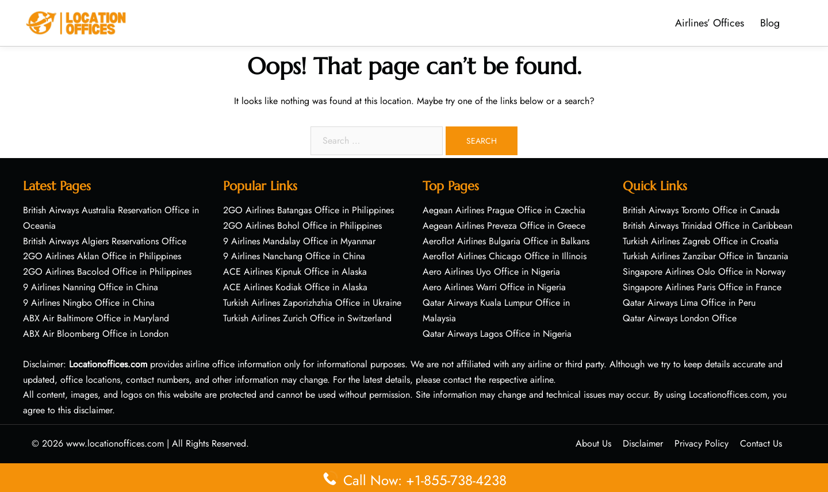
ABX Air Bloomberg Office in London (95, 333)
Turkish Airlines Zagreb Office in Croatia (701, 241)
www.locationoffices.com (115, 443)
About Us (593, 443)
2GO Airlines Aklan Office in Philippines (102, 256)
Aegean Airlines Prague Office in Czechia (504, 210)
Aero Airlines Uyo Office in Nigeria (491, 271)
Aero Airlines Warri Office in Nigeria (494, 287)
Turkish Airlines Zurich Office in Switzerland (307, 318)
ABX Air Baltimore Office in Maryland (96, 318)
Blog (770, 23)
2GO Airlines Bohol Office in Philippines (302, 225)
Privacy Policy (701, 443)
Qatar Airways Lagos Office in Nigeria (497, 333)
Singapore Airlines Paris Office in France (702, 287)
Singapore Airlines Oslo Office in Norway (704, 271)
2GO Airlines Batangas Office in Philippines (308, 210)
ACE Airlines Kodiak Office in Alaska (295, 287)
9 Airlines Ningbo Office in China (89, 302)
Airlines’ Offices (709, 23)
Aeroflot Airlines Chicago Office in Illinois (504, 256)
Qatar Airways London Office (680, 318)
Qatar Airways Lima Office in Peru (689, 302)
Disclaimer (643, 443)
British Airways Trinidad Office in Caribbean (707, 225)
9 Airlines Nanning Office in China (90, 287)
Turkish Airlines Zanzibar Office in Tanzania (705, 256)
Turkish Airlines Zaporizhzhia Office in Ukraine (312, 302)
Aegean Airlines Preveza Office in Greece (504, 225)
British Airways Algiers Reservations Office (104, 241)
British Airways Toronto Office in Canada (701, 210)
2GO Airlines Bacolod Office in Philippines (107, 271)
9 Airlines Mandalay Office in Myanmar (299, 241)
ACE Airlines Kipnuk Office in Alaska (295, 271)
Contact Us (761, 443)
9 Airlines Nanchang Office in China (294, 256)
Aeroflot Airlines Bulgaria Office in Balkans (506, 241)
